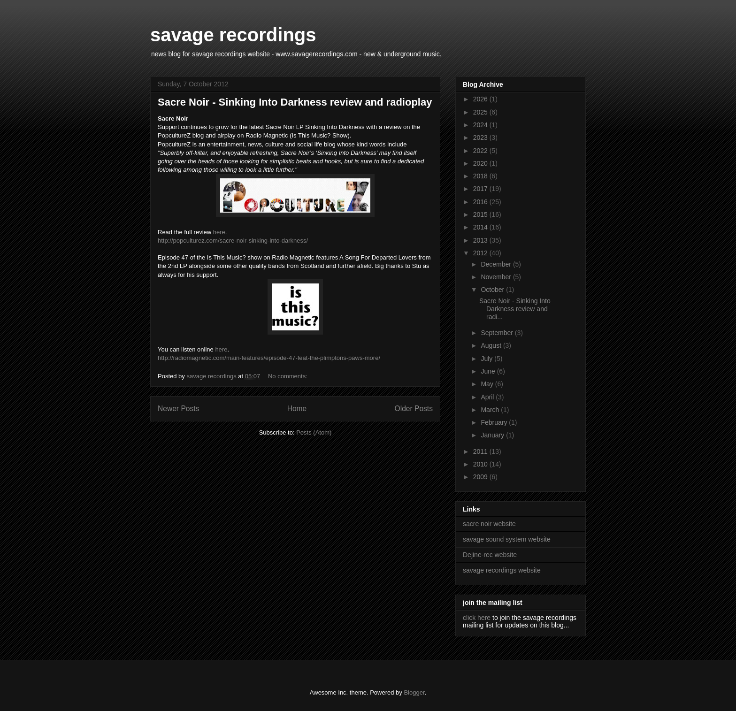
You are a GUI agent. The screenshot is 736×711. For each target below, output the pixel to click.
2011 (481, 451)
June (489, 371)
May (488, 384)
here (219, 232)
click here (477, 617)
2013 (481, 240)
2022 (481, 150)
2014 (481, 227)
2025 (481, 112)
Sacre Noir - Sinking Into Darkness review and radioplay (295, 102)
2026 (481, 99)
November (497, 277)
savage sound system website (507, 539)
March (491, 409)
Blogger (414, 692)
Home (297, 409)
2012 (481, 253)
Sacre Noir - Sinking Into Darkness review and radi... (515, 309)
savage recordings (233, 34)
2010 (481, 464)
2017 (481, 188)
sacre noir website (489, 524)
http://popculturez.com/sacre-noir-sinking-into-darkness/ (233, 240)
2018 (481, 176)
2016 (481, 202)
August (492, 345)
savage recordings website (502, 570)
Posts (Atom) (313, 432)
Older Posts (414, 409)
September (497, 332)
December (497, 264)
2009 (481, 477)
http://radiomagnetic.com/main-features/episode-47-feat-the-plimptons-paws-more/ (269, 357)
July (487, 358)
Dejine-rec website (490, 554)
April (488, 397)
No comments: (288, 376)
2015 (481, 214)
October (493, 289)
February (495, 422)
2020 (481, 163)
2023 (481, 137)
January (493, 435)
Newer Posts (178, 409)
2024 (481, 125)
